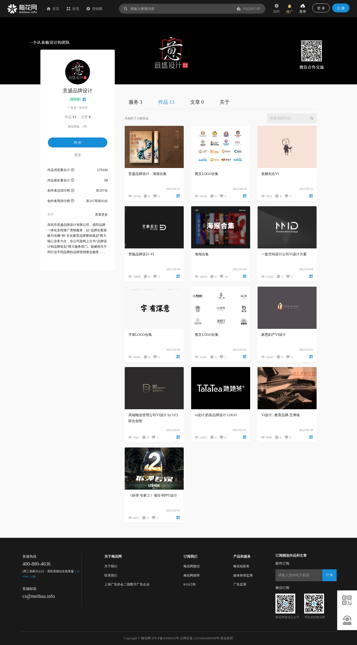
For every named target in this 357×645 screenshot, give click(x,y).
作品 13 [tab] (166, 102)
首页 (53, 9)
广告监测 (239, 584)
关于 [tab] (225, 102)
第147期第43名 (97, 201)
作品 (70, 117)
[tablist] (221, 101)
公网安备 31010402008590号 (199, 638)
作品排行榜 (248, 9)
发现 (73, 9)
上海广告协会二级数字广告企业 (126, 584)
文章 (85, 117)
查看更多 (101, 214)
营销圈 (94, 9)
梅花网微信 (191, 566)
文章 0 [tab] (197, 102)
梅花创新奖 (241, 566)
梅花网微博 (191, 575)
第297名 (102, 190)
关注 (77, 155)
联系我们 (110, 575)
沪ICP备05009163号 (165, 638)
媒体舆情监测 (243, 575)
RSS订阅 (189, 584)
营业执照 (226, 638)
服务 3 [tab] (135, 102)
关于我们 (110, 566)
